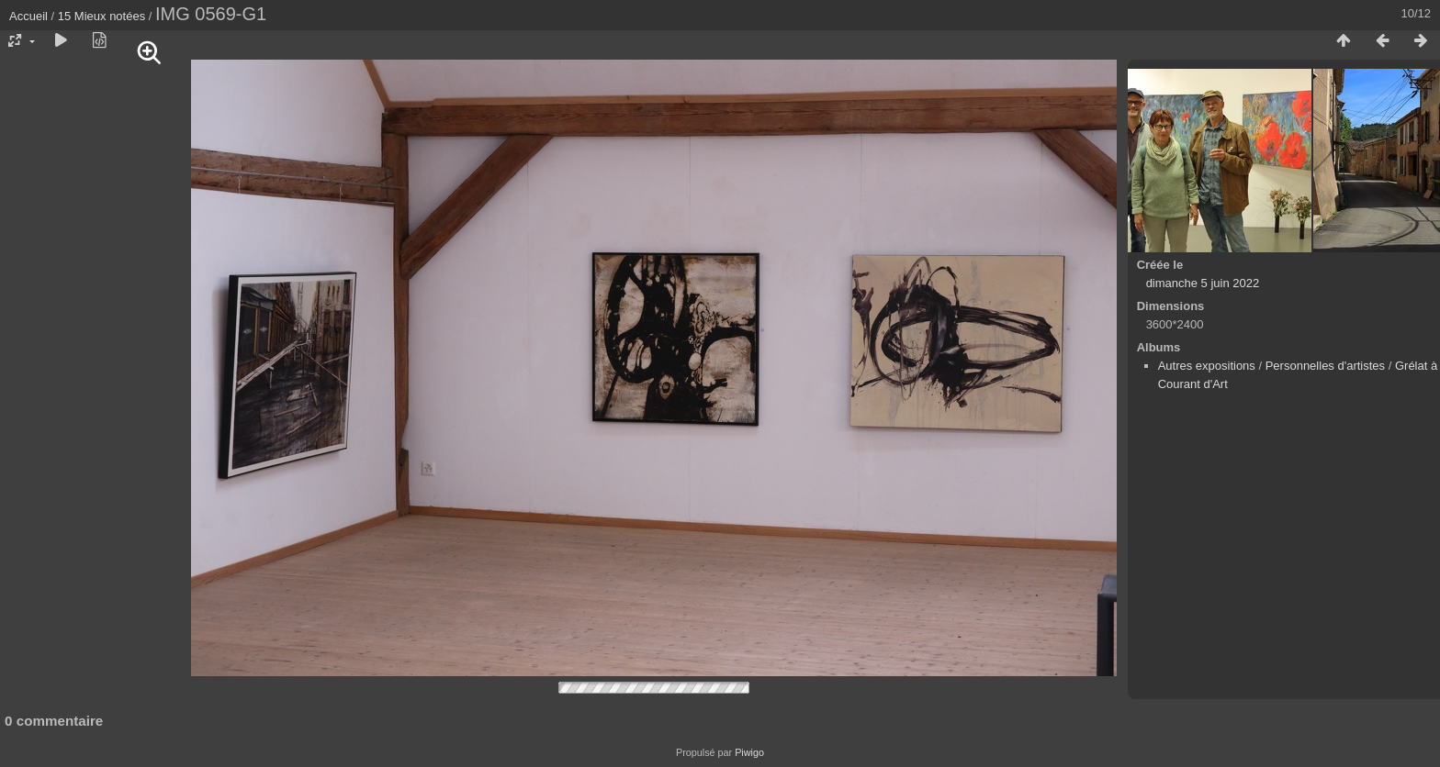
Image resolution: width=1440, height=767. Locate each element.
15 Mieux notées (101, 16)
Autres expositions (1206, 365)
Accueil (28, 16)
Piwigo (749, 752)
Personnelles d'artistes (1325, 365)
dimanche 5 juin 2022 (1203, 283)
